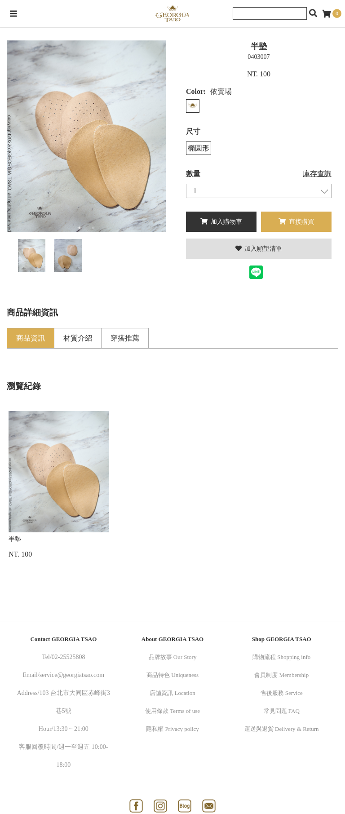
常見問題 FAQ (282, 711)
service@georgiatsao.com (72, 675)
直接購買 (296, 221)
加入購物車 (221, 221)
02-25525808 (68, 657)
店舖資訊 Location (172, 693)
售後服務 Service (282, 693)
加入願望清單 (259, 248)
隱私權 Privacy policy (172, 729)
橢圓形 (198, 148)
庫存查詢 (317, 173)
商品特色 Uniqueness (172, 675)
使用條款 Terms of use (172, 711)
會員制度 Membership (281, 675)
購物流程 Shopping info (281, 657)
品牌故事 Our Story (173, 657)
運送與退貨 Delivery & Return (281, 729)
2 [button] (92, 227)
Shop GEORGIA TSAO (281, 639)
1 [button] (79, 227)
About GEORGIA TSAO (172, 639)
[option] (86, 136)
